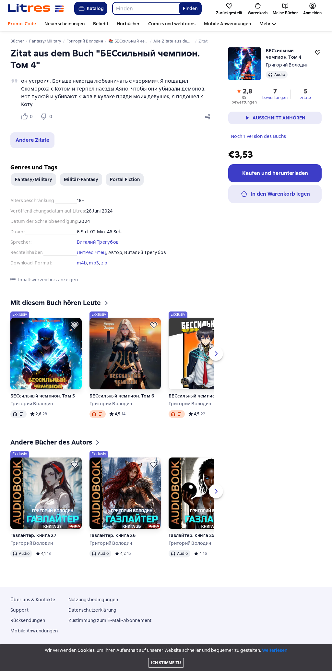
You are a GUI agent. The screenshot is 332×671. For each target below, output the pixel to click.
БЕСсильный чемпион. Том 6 (121, 396)
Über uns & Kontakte (32, 600)
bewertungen (275, 97)
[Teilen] (208, 116)
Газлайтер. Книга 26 (112, 535)
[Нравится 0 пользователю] (28, 116)
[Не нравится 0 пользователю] (47, 116)
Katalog (90, 8)
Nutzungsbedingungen (93, 600)
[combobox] (145, 8)
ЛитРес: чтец (91, 252)
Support (19, 610)
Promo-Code (22, 24)
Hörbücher (128, 24)
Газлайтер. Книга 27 (33, 535)
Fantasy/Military (33, 179)
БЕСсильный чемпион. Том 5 (42, 396)
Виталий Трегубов (98, 242)
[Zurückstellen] (74, 325)
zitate (305, 97)
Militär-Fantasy (81, 179)
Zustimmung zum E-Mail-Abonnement (110, 620)
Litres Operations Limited (166, 653)
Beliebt (100, 24)
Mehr (265, 24)
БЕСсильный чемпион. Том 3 (201, 396)
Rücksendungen (27, 620)
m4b (82, 263)
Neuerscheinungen (64, 24)
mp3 (94, 263)
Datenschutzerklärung (92, 610)
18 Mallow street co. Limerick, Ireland (166, 659)
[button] (32, 140)
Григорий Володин (287, 65)
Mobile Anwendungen (227, 24)
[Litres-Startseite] (36, 8)
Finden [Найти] (190, 8)
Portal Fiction (125, 179)
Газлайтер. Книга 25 (192, 535)
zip (104, 263)
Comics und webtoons (172, 24)
